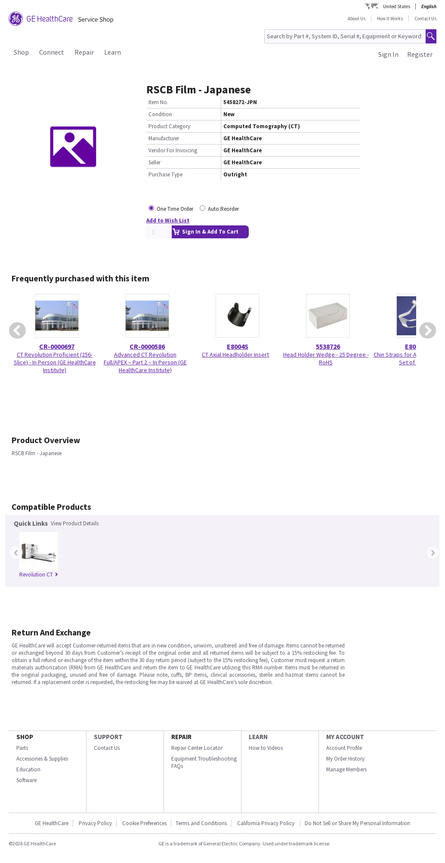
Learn (112, 52)
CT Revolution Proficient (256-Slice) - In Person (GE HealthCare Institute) (55, 362)
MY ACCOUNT (345, 737)
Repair (84, 52)
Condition (160, 114)
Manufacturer (163, 138)
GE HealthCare (51, 823)
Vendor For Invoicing (172, 150)
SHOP (24, 737)
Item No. (158, 102)
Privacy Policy (95, 823)
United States (396, 6)
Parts (22, 748)
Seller (154, 162)
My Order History (345, 758)
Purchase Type (165, 174)
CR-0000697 (56, 346)
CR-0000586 (147, 346)
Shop (21, 52)
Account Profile (344, 748)
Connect (51, 52)
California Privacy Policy (266, 823)
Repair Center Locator (196, 748)
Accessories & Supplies (42, 758)
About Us (356, 18)
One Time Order (175, 209)
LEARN (258, 737)
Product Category (169, 126)
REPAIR (181, 737)
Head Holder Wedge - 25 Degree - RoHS (326, 358)
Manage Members (346, 769)
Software (26, 780)
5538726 (328, 346)
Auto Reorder (223, 209)
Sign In (388, 54)
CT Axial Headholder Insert (235, 354)
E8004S (237, 346)
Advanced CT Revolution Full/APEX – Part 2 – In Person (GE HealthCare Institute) (145, 362)
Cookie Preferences (144, 823)
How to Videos (266, 748)
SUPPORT (108, 737)
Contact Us (425, 18)
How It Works (390, 18)
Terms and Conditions (201, 823)
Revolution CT (38, 574)
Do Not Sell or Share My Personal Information (357, 823)
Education (28, 769)
